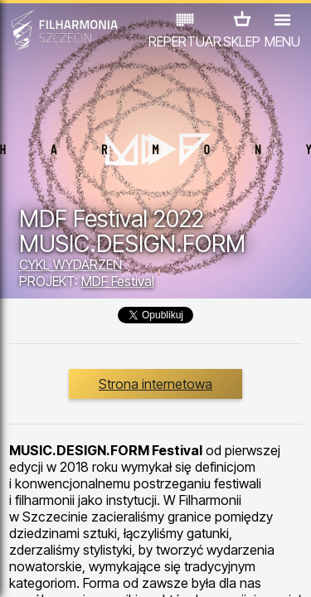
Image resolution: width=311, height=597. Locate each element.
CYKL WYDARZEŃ (70, 264)
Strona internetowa (155, 384)
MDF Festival (117, 281)
